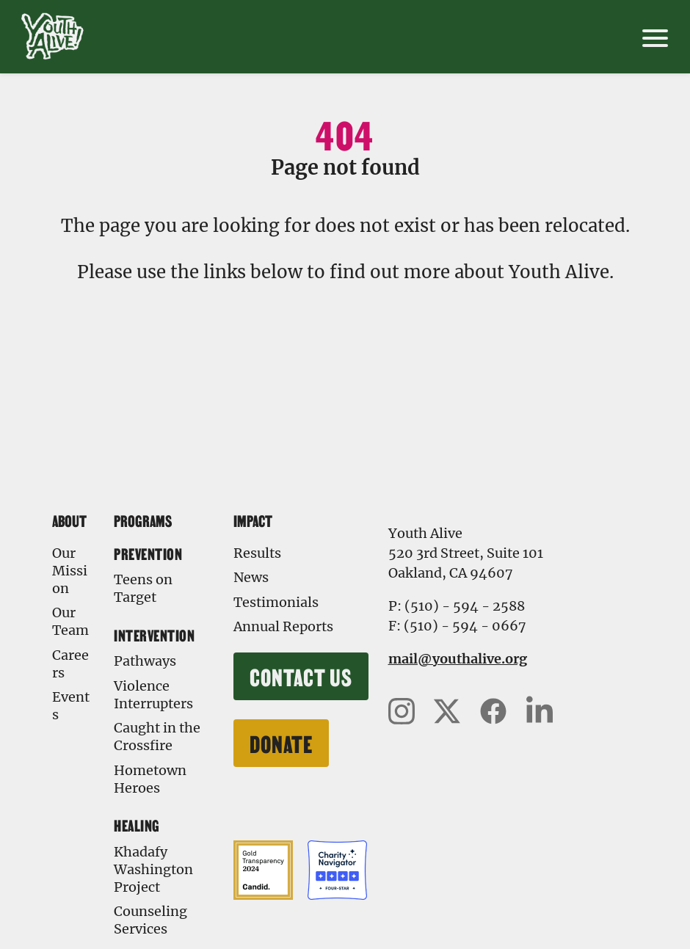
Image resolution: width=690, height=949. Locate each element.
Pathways (145, 660)
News (251, 577)
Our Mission (69, 571)
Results (257, 553)
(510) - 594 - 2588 (464, 605)
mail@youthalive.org (457, 658)
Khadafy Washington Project (153, 869)
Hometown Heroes (150, 779)
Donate (281, 743)
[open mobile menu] (655, 36)
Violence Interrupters (153, 694)
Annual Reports (283, 626)
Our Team (70, 621)
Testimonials (276, 602)
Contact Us (301, 676)
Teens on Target (143, 588)
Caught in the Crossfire (157, 736)
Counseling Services (150, 920)
